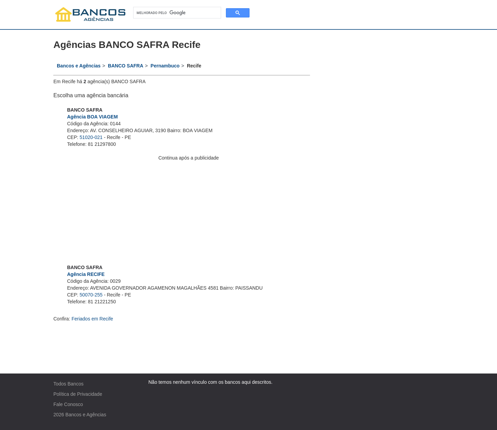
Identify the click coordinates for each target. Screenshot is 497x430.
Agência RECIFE (86, 274)
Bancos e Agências (85, 414)
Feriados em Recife (92, 318)
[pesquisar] (176, 13)
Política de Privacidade (77, 394)
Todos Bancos (68, 384)
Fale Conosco (68, 404)
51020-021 (91, 137)
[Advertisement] (188, 209)
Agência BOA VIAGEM (92, 116)
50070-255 (91, 295)
